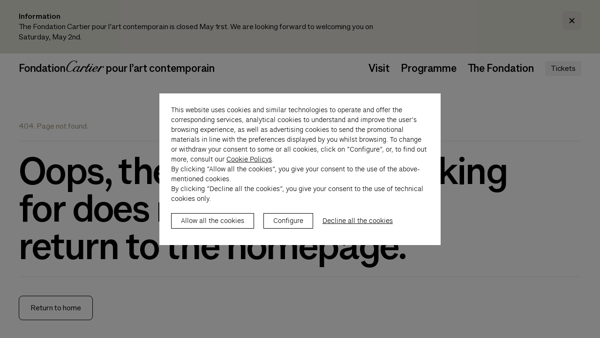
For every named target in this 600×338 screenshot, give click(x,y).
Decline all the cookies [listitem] (357, 230)
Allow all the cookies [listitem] (212, 230)
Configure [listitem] (288, 230)
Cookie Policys (249, 169)
